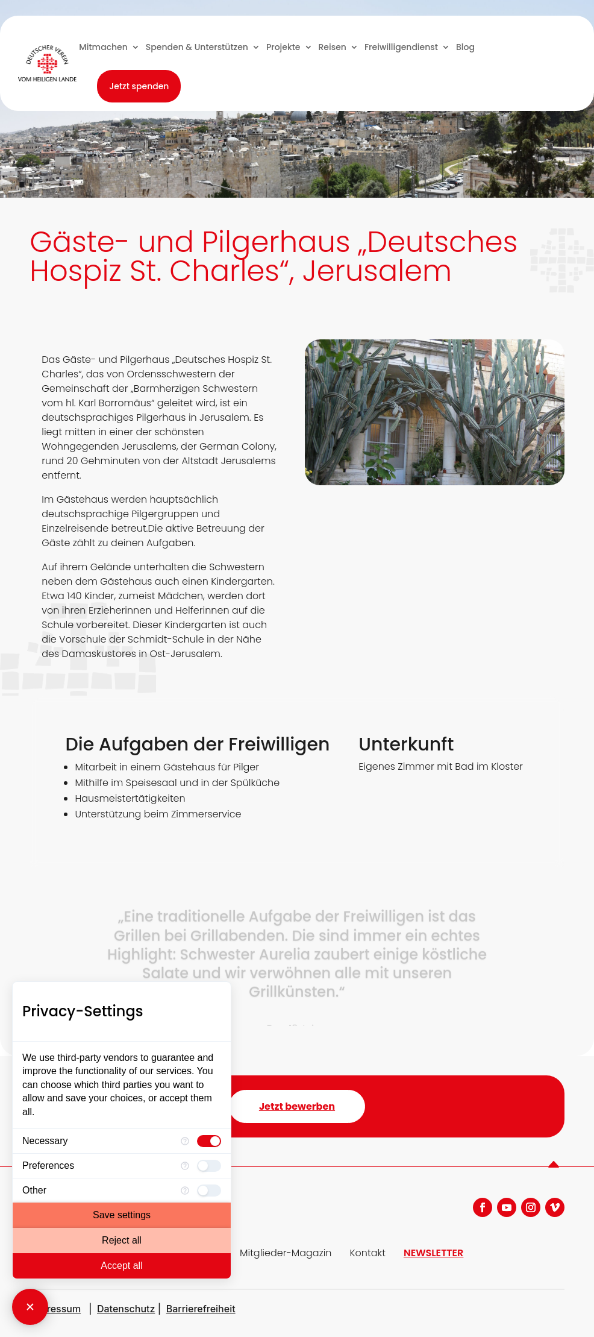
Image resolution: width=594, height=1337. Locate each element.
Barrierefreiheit (201, 1309)
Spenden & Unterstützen (197, 47)
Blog (465, 47)
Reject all (122, 1240)
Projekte (283, 47)
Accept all (121, 1265)
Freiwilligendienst (401, 47)
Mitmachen (103, 47)
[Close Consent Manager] (30, 1307)
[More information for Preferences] (185, 1166)
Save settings (122, 1215)
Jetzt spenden (139, 86)
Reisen (332, 47)
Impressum (55, 1309)
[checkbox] (209, 1141)
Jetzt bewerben (297, 1106)
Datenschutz (126, 1309)
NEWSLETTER (434, 1253)
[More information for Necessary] (185, 1141)
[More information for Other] (185, 1190)
